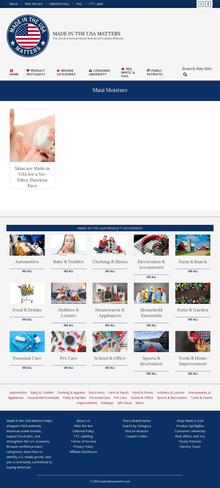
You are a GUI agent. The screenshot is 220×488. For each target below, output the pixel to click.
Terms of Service (83, 441)
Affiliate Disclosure (83, 451)
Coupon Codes (136, 436)
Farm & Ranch (193, 261)
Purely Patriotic (190, 441)
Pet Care (68, 358)
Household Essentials (151, 312)
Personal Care (27, 358)
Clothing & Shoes (110, 261)
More (140, 403)
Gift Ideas (124, 403)
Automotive (27, 261)
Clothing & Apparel (71, 392)
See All (27, 271)
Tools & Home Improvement (193, 361)
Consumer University (190, 431)
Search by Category (136, 426)
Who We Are (83, 426)
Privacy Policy (83, 446)
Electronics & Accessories (151, 264)
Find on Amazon (136, 431)
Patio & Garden (192, 309)
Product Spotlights (190, 426)
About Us (83, 420)
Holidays (107, 403)
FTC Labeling (83, 436)
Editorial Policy (83, 431)
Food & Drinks (27, 309)
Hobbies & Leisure (68, 312)
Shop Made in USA (190, 420)
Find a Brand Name (137, 420)
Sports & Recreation (151, 361)
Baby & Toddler (68, 261)
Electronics (97, 392)
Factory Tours (190, 446)
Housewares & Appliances (110, 312)
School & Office (110, 358)
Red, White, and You (190, 436)
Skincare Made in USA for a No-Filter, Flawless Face (32, 177)
